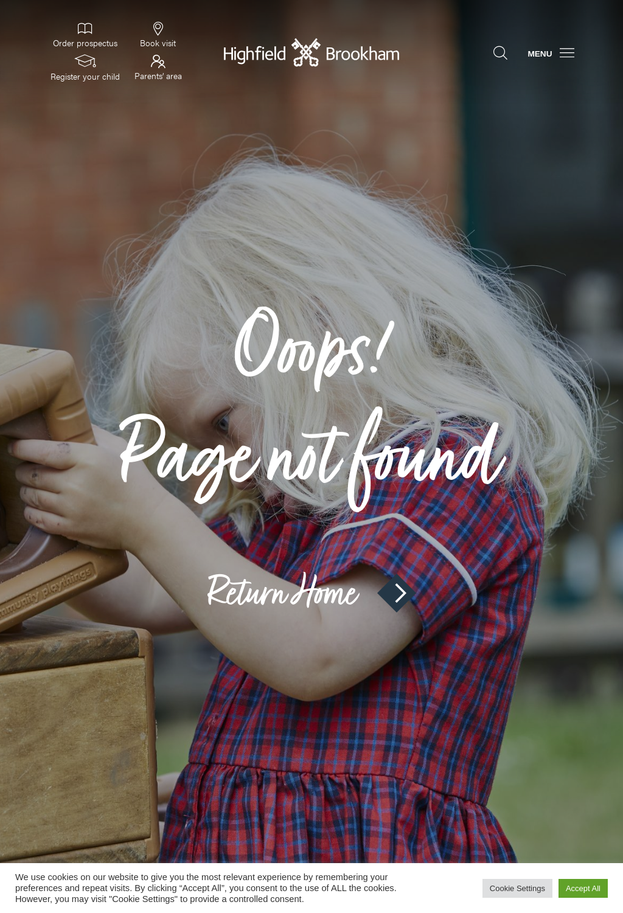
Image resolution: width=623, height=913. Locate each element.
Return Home (311, 593)
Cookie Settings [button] (517, 888)
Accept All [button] (583, 888)
